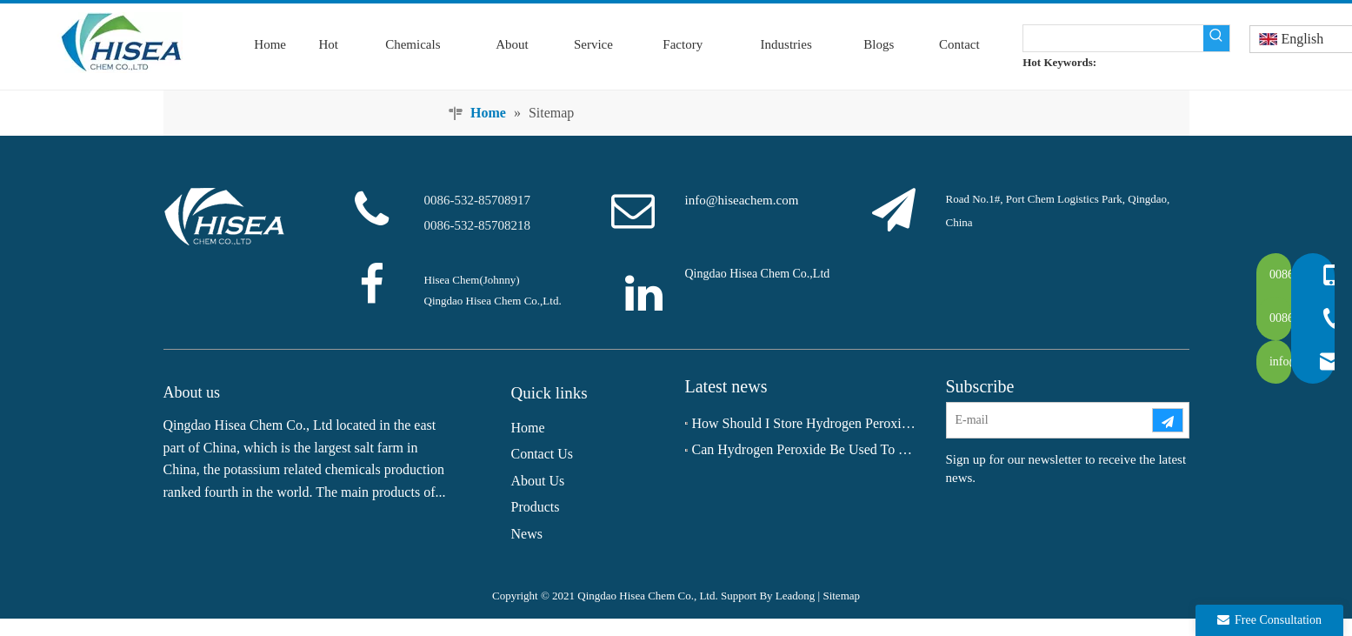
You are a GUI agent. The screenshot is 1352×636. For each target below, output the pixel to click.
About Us (538, 480)
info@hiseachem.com (742, 200)
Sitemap (841, 595)
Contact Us (542, 453)
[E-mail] (1048, 420)
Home (528, 427)
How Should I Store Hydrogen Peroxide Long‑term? (807, 423)
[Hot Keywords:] (1216, 38)
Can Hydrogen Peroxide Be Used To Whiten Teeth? (807, 449)
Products (535, 506)
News (527, 533)
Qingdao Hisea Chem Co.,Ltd (757, 273)
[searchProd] (1113, 38)
